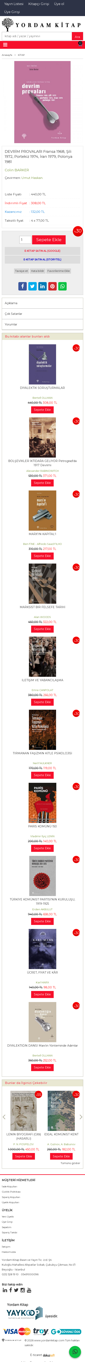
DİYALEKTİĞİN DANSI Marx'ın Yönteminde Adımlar (42, 1045)
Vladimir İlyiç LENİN (42, 836)
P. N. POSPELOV (23, 1144)
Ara (77, 37)
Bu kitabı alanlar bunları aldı (27, 336)
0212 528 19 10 (10, 1274)
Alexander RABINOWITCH (42, 470)
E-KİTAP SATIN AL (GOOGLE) (42, 250)
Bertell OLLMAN (42, 397)
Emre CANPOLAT (42, 690)
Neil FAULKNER (42, 763)
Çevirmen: (13, 178)
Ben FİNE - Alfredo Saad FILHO (42, 543)
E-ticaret (36, 1355)
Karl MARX (42, 982)
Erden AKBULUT (42, 909)
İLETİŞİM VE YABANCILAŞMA (42, 680)
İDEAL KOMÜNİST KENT (61, 1134)
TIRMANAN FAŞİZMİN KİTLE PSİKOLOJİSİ (42, 753)
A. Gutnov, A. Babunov (61, 1144)
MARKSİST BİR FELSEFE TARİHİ (42, 607)
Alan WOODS (42, 617)
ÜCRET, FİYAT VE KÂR (42, 972)
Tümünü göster (70, 1163)
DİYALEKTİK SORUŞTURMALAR (42, 388)
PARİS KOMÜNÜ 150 (42, 826)
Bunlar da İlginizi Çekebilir (26, 1083)
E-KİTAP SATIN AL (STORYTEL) (42, 259)
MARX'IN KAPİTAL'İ (42, 534)
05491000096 (30, 1274)
